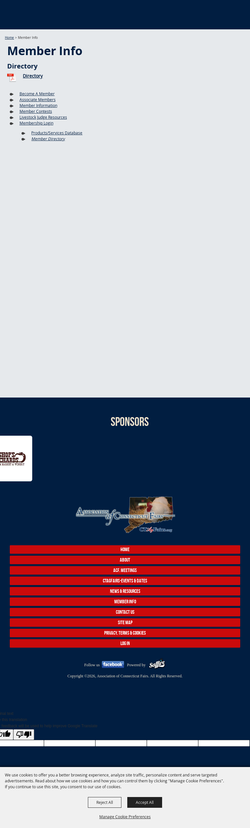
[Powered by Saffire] (157, 665)
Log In (125, 643)
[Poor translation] (23, 734)
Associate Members (38, 99)
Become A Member (37, 93)
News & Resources (125, 591)
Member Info (125, 601)
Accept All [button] (145, 802)
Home (9, 38)
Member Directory (48, 138)
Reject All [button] (104, 802)
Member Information (38, 105)
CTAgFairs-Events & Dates (125, 580)
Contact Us (125, 612)
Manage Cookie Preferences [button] (125, 816)
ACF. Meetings (125, 570)
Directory (33, 76)
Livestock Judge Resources (43, 117)
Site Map (125, 622)
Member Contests (36, 111)
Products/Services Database (56, 132)
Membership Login (36, 123)
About (125, 560)
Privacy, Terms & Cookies (125, 633)
